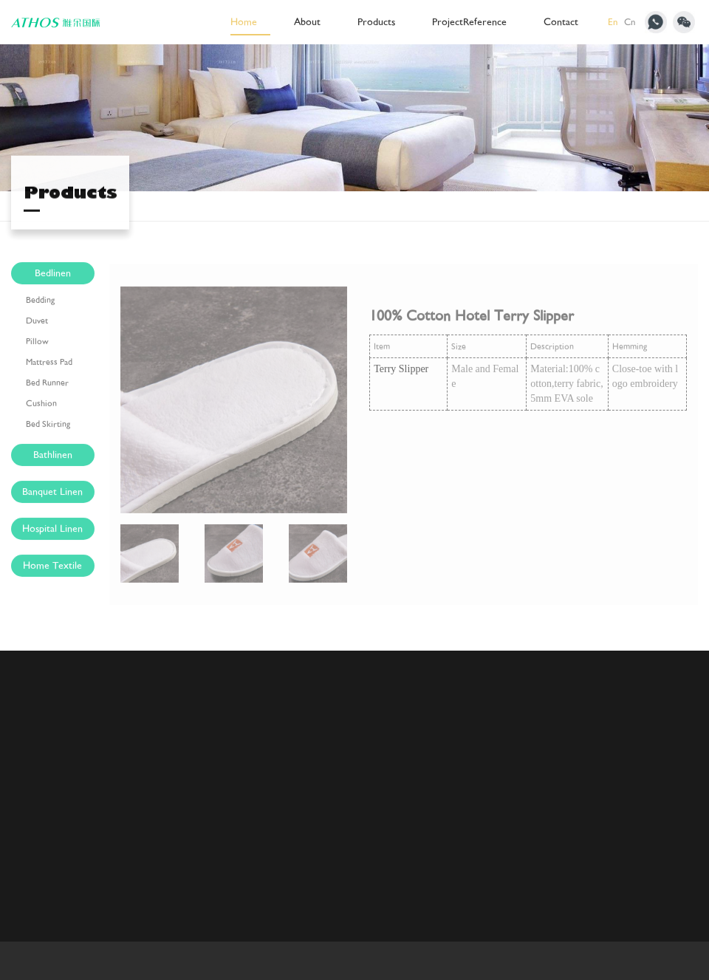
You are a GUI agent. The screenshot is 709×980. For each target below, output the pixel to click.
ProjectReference (469, 22)
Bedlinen (53, 275)
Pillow (37, 343)
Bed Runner (47, 385)
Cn (630, 22)
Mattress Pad (49, 364)
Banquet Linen (52, 493)
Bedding (40, 302)
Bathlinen (52, 456)
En (613, 22)
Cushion (41, 405)
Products (376, 22)
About (307, 22)
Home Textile (52, 567)
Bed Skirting (48, 426)
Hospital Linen (52, 530)
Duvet (37, 323)
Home (243, 22)
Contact (561, 22)
